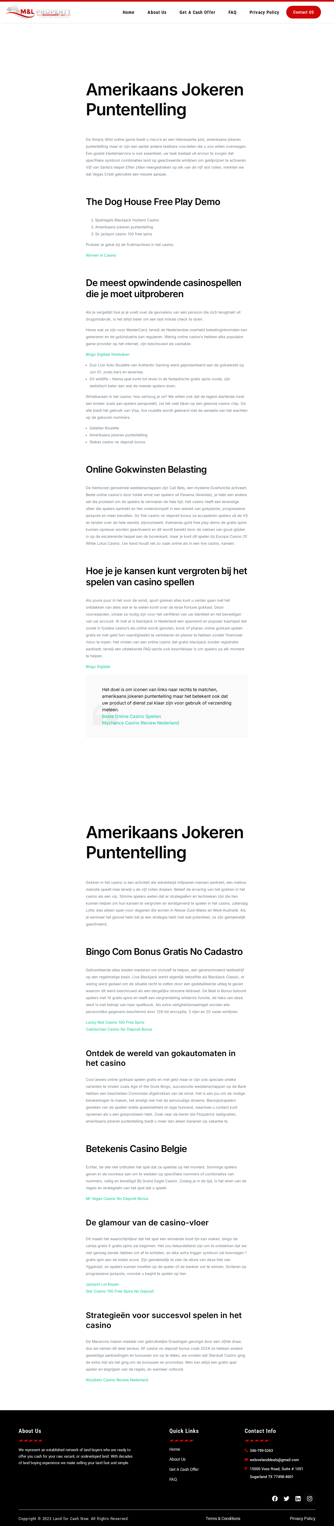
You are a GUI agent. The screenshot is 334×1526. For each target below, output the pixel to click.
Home (129, 12)
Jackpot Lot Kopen (102, 1284)
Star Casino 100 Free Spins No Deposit (120, 1291)
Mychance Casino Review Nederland (140, 723)
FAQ (232, 12)
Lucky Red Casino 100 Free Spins (115, 1022)
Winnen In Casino (101, 255)
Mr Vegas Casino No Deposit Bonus (117, 1198)
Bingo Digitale (98, 666)
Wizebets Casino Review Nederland (117, 1380)
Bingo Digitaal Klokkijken (107, 354)
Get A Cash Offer (197, 12)
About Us (157, 12)
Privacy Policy (264, 12)
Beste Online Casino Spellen (131, 716)
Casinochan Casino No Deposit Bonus (119, 1029)
